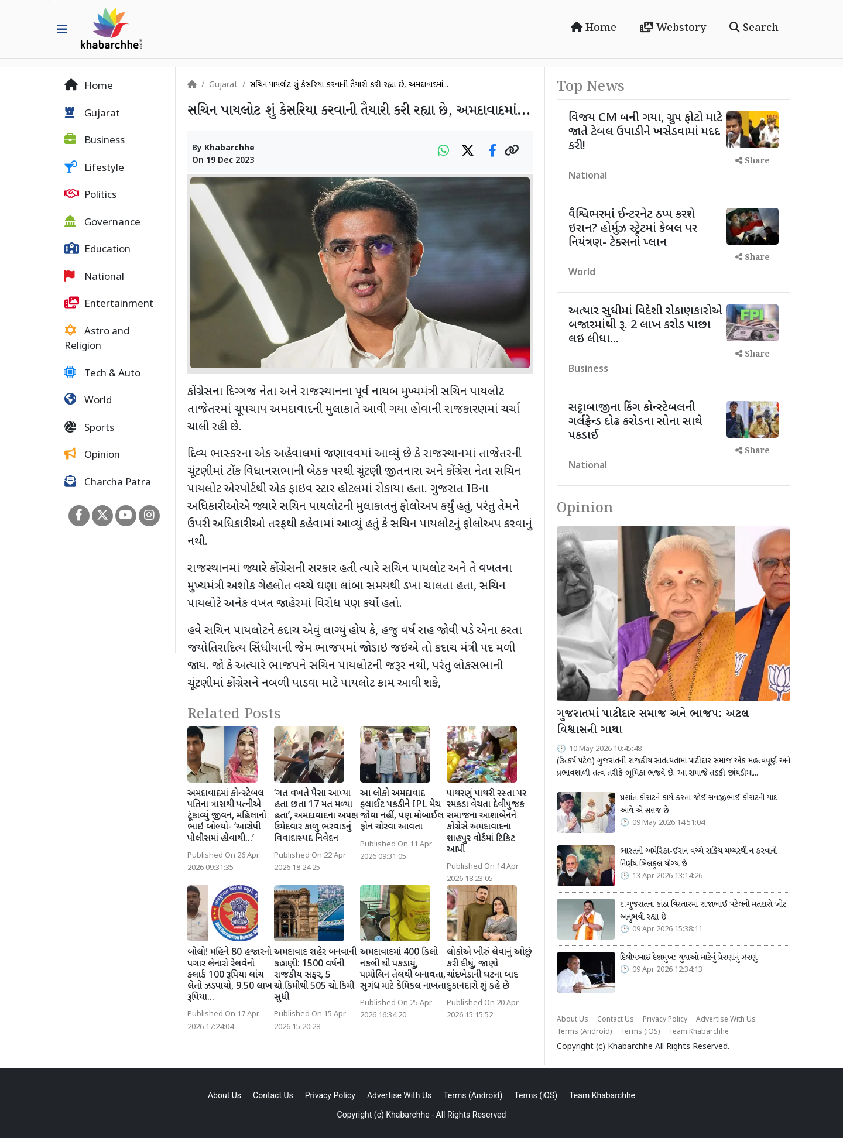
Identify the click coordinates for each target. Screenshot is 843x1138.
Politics (90, 195)
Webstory (673, 28)
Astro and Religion (96, 339)
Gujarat (92, 114)
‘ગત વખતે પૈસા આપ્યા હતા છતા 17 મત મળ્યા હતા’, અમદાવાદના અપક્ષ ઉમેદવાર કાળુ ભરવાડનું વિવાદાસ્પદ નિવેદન (316, 816)
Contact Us (615, 1019)
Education (97, 249)
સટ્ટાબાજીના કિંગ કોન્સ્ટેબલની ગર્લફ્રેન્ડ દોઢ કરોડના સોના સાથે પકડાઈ (635, 422)
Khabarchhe (229, 148)
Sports (89, 428)
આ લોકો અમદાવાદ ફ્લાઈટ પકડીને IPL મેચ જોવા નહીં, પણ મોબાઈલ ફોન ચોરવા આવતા (402, 811)
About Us (572, 1019)
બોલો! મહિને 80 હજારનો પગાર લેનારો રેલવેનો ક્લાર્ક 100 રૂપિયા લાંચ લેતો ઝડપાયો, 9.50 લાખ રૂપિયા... (229, 975)
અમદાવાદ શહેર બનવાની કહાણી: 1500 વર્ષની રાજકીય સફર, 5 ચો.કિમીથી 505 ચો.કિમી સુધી (315, 975)
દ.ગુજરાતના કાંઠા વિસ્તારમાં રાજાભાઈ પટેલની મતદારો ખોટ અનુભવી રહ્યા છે (703, 911)
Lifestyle (94, 168)
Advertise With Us (726, 1019)
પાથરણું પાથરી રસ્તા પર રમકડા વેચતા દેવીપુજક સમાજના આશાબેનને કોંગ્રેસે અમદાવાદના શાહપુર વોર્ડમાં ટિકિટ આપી (486, 822)
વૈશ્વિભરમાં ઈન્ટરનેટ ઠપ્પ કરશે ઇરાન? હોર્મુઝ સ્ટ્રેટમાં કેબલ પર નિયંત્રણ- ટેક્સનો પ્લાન (632, 229)
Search (754, 28)
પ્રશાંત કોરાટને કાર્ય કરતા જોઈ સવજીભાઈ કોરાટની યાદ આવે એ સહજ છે (698, 804)
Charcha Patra (107, 482)
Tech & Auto (102, 373)
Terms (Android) (584, 1032)
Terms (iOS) (640, 1032)
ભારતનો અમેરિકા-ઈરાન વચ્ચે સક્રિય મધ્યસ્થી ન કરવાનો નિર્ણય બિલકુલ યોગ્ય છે (698, 857)
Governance (102, 222)
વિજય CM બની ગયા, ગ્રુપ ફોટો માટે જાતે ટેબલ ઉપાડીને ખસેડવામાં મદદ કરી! (645, 132)
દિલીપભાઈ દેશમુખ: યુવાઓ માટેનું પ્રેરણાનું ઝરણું (688, 958)
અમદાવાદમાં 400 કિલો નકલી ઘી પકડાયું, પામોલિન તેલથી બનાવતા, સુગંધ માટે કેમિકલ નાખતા (403, 970)
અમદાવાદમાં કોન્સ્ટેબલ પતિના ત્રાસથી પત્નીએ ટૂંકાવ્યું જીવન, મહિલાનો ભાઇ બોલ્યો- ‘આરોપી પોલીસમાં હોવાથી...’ (226, 816)
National (94, 277)
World (88, 400)
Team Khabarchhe (699, 1032)
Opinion (92, 455)
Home (593, 28)
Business (94, 140)
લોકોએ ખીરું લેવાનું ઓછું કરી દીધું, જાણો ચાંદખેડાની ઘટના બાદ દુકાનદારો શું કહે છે (489, 970)
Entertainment (108, 304)
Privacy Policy (665, 1019)
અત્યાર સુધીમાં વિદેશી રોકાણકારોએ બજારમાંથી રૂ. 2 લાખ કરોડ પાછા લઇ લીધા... (645, 325)
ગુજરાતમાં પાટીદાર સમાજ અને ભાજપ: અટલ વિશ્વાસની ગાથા (653, 722)
